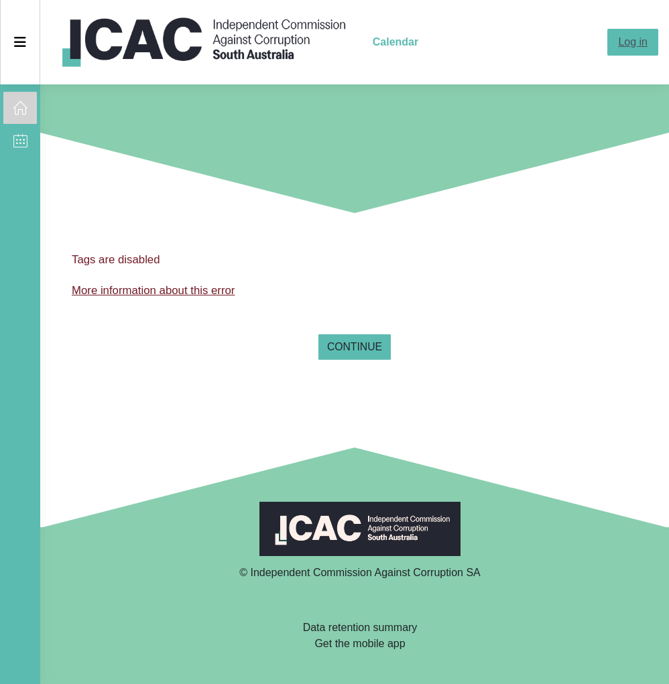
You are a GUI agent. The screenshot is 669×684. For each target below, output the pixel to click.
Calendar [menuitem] (395, 42)
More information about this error (153, 290)
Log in (633, 42)
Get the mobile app (359, 643)
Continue (354, 346)
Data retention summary (360, 627)
